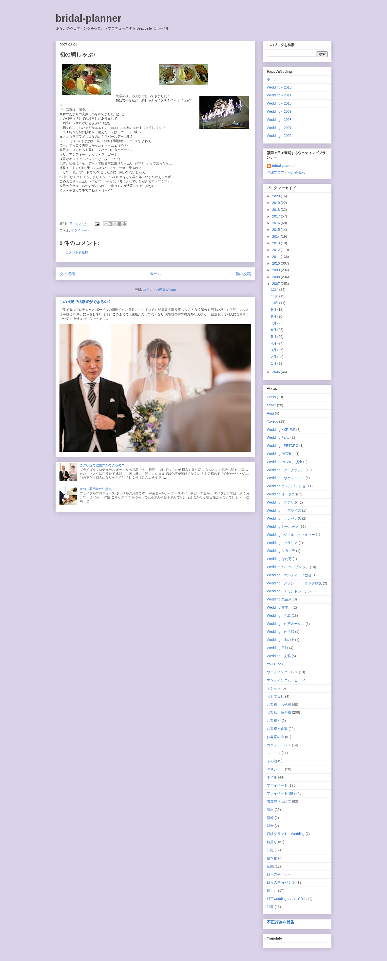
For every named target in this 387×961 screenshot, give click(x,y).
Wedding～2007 (279, 128)
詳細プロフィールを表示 (286, 172)
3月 (274, 350)
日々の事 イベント (281, 882)
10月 (275, 303)
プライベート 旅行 (281, 793)
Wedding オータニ (281, 494)
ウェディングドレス (282, 672)
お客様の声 (275, 737)
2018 (276, 210)
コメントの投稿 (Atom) (159, 289)
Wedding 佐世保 (280, 632)
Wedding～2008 (279, 120)
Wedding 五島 (279, 615)
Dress (271, 397)
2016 (276, 223)
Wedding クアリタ (282, 502)
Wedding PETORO (282, 446)
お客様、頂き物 (279, 712)
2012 (276, 250)
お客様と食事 (277, 729)
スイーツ (274, 753)
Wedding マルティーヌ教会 (289, 575)
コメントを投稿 (77, 252)
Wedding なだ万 (279, 559)
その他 (272, 761)
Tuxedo (272, 421)
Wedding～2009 (279, 111)
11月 (275, 296)
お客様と (274, 721)
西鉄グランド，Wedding (286, 834)
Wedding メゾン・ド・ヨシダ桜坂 (294, 583)
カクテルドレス (279, 745)
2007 (276, 284)
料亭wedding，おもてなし (287, 899)
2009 (276, 270)
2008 (276, 277)
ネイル (272, 777)
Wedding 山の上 (280, 640)
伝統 (270, 866)
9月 (274, 309)
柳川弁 (272, 890)
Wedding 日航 (277, 648)
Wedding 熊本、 (279, 607)
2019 (276, 203)
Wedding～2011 (279, 95)
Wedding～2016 (279, 87)
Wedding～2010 (279, 103)
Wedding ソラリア (282, 543)
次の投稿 (67, 274)
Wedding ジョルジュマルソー (291, 535)
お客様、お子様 (279, 705)
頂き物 (272, 858)
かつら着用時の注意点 (96, 489)
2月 (274, 357)
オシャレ (274, 688)
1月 (274, 363)
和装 (270, 907)
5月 (274, 337)
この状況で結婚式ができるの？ (85, 302)
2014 (276, 236)
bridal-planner (88, 18)
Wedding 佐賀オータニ (286, 624)
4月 (274, 343)
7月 (274, 323)
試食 (270, 826)
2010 (276, 263)
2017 (276, 216)
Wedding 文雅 (279, 656)
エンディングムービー (284, 680)
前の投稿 (243, 274)
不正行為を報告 (280, 922)
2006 (276, 372)
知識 (270, 850)
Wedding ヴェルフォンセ (286, 486)
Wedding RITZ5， (280, 454)
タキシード (275, 769)
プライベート (80, 230)
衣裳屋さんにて (279, 801)
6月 (274, 330)
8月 (274, 316)
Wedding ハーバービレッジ (288, 567)
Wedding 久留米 (279, 599)
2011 (276, 257)
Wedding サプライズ (284, 510)
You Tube (274, 664)
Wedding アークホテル (286, 470)
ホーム (155, 274)
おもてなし (275, 696)
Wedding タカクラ (281, 551)
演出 (270, 810)
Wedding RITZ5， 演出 (284, 462)
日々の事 (274, 874)
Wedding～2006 (279, 136)
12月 (275, 289)
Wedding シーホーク (283, 526)
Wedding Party (278, 437)
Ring (270, 413)
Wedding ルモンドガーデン (289, 591)
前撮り (272, 842)
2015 (276, 230)
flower (271, 405)
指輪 (270, 818)
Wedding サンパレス (284, 518)
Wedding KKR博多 (281, 430)
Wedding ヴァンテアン (286, 478)
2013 (276, 243)
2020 (276, 196)
